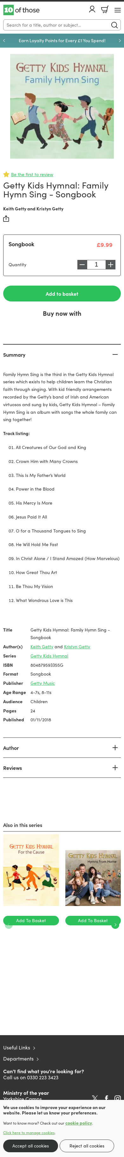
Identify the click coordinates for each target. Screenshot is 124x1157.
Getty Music (42, 683)
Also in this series (22, 824)
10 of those (21, 10)
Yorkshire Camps (22, 1098)
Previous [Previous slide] (4, 40)
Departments (18, 1058)
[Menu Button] (117, 10)
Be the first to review (32, 174)
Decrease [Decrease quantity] (82, 264)
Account (92, 9)
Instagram (117, 1098)
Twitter (95, 1098)
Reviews (12, 767)
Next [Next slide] (120, 40)
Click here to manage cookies (29, 1132)
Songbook (21, 244)
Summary (14, 354)
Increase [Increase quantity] (110, 264)
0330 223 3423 (42, 1077)
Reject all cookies (86, 1146)
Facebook (106, 1098)
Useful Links (16, 1047)
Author (11, 747)
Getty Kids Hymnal (49, 656)
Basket (105, 9)
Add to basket (62, 293)
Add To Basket (31, 920)
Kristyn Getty (49, 208)
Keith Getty (14, 208)
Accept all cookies (30, 1146)
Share (6, 218)
